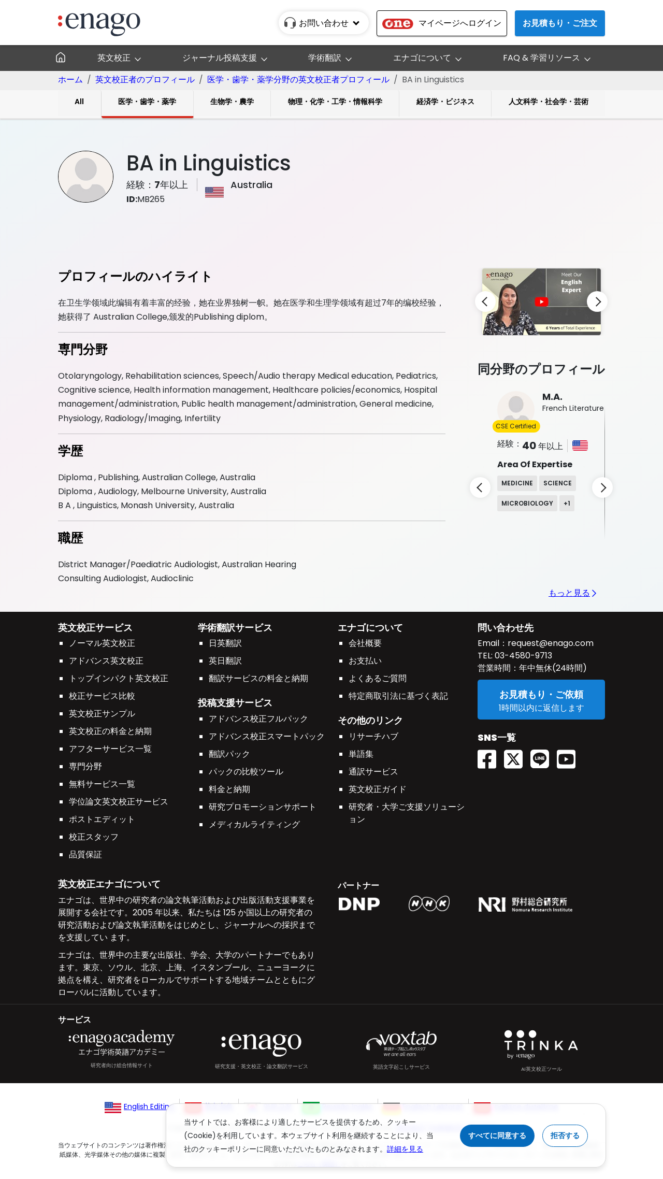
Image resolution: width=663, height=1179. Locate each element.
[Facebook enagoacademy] (491, 755)
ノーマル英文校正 (102, 643)
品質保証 (85, 854)
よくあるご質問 (378, 678)
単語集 (361, 754)
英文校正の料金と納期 (110, 731)
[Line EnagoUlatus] (543, 755)
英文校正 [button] (114, 58)
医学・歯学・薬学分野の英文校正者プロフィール (298, 79)
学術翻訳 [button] (324, 58)
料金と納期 (229, 789)
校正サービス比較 (102, 696)
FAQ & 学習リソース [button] (541, 58)
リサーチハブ (373, 736)
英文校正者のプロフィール (145, 79)
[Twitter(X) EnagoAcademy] (517, 755)
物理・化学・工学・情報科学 (335, 101)
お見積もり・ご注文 (560, 23)
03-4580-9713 (522, 656)
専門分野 (85, 766)
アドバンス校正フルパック (258, 719)
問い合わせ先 (506, 627)
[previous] (485, 301)
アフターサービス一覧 (110, 749)
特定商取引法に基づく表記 (398, 696)
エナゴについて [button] (422, 58)
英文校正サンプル (102, 714)
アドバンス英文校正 (106, 661)
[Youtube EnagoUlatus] (570, 755)
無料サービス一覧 (102, 784)
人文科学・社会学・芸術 (548, 101)
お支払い (365, 661)
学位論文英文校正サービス (118, 802)
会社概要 (365, 643)
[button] (539, 301)
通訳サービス (373, 772)
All (79, 101)
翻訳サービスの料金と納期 (258, 678)
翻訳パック (229, 754)
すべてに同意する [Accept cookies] (497, 1135)
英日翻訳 (225, 661)
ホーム (70, 79)
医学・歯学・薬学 (147, 101)
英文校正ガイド (378, 789)
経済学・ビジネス (445, 101)
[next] (597, 301)
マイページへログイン (441, 23)
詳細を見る (405, 1149)
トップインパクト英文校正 (118, 678)
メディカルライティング (254, 824)
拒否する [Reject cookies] (565, 1135)
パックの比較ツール (246, 772)
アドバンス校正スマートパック (267, 736)
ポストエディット (102, 819)
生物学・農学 (232, 101)
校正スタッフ (94, 837)
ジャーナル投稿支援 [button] (219, 58)
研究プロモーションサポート (262, 807)
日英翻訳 (225, 643)
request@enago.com (551, 643)
